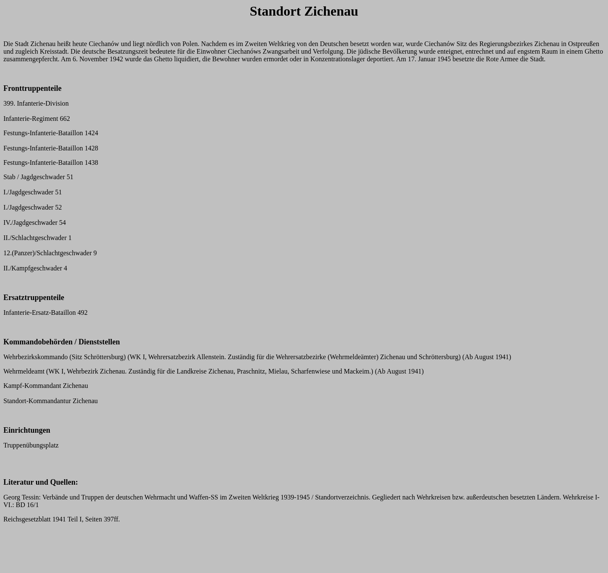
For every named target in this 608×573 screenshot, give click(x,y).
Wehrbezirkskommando (35, 356)
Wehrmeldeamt (23, 371)
